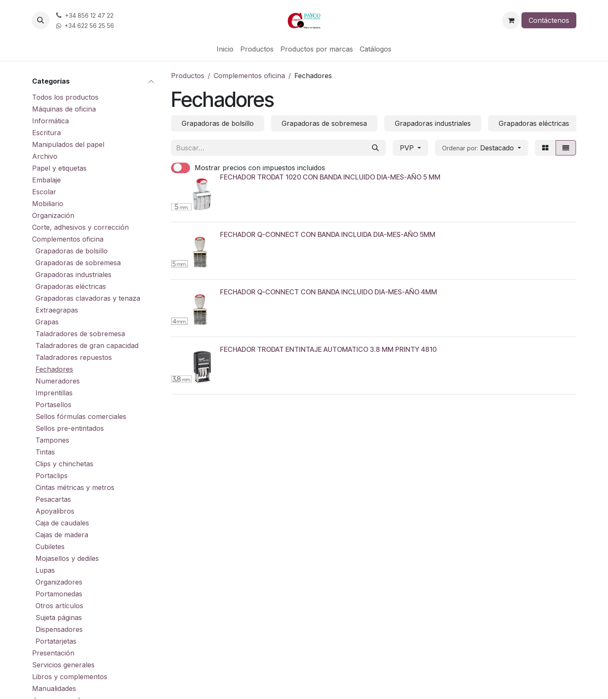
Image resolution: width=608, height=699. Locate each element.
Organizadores (58, 582)
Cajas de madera (61, 534)
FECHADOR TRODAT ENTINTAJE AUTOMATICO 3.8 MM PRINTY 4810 (328, 349)
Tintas (45, 452)
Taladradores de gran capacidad (86, 345)
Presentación (53, 653)
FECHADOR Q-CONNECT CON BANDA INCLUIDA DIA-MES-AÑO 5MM (327, 234)
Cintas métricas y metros (74, 487)
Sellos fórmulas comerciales (80, 416)
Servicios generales (63, 665)
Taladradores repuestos (73, 357)
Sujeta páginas (58, 617)
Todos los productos (65, 97)
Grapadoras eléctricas (70, 286)
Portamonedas (58, 594)
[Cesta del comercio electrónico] (511, 20)
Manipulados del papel (68, 144)
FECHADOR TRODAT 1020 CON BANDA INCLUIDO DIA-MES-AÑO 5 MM (330, 177)
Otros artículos (59, 605)
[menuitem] (225, 49)
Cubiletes (50, 546)
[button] (40, 20)
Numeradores (57, 381)
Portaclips (51, 475)
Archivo (44, 156)
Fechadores (54, 369)
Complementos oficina (67, 239)
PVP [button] (408, 148)
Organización (53, 215)
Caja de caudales (62, 523)
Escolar (44, 192)
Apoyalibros (54, 511)
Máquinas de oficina (64, 109)
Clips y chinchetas (64, 464)
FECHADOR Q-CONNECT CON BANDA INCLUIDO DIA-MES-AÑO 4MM (328, 292)
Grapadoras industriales (73, 274)
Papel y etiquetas (59, 168)
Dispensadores (59, 629)
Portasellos (53, 404)
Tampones (52, 440)
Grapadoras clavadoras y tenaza (87, 298)
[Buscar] (375, 148)
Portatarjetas (55, 641)
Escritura (46, 132)
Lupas (45, 570)
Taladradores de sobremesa (80, 333)
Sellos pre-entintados (69, 428)
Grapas (47, 322)
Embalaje (46, 180)
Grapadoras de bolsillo (71, 251)
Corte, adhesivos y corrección (80, 227)
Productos (187, 75)
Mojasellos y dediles (67, 558)
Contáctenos (549, 20)
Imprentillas (54, 393)
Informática (50, 121)
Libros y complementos (69, 676)
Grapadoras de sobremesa (78, 262)
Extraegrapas (56, 310)
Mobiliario (47, 203)
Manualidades (54, 688)
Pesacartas (53, 499)
